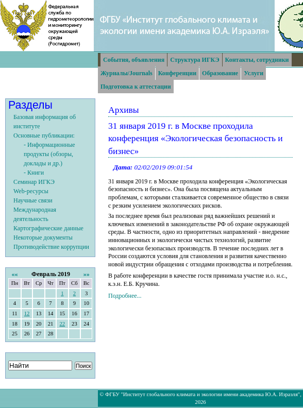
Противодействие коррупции (51, 246)
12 (27, 313)
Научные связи (33, 200)
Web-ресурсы (30, 191)
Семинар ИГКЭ (34, 181)
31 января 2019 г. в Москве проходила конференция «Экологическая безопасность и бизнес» (195, 138)
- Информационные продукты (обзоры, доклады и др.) (49, 154)
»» (86, 274)
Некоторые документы (43, 237)
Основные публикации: (44, 135)
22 (62, 324)
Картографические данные (48, 228)
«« (14, 274)
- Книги (34, 172)
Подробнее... (125, 295)
